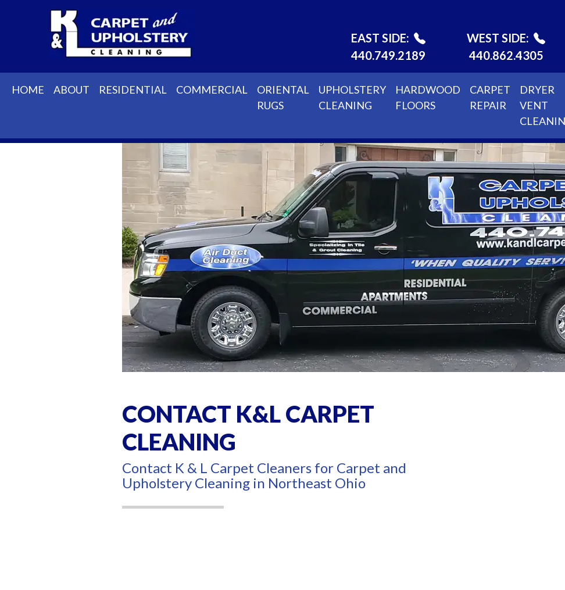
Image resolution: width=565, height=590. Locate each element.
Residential (133, 89)
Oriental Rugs (283, 97)
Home (28, 89)
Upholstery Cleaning (352, 97)
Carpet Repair (490, 97)
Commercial (212, 89)
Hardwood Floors (427, 97)
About (71, 89)
